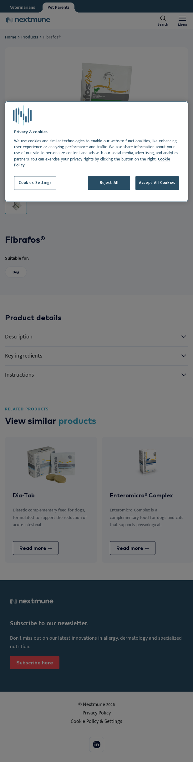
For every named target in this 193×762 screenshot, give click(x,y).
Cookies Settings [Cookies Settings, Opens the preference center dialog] (35, 183)
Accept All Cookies (157, 183)
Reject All (109, 183)
